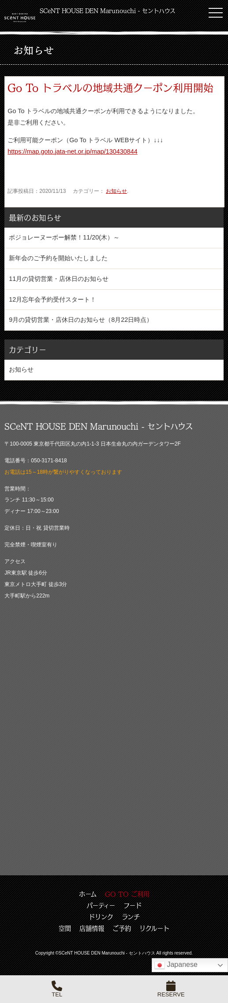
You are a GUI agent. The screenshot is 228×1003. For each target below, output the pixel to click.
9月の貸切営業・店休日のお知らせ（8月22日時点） (81, 319)
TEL (57, 989)
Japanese (176, 965)
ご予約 (121, 928)
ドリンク (101, 917)
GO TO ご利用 (127, 894)
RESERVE (171, 989)
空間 (65, 928)
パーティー (100, 905)
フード (132, 905)
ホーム (88, 894)
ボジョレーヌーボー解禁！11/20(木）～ (64, 237)
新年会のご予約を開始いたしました (58, 258)
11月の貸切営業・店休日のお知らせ (58, 278)
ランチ (131, 917)
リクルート (154, 928)
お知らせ (116, 191)
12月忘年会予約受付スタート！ (52, 299)
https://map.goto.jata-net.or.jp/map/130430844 (72, 151)
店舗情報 (91, 928)
